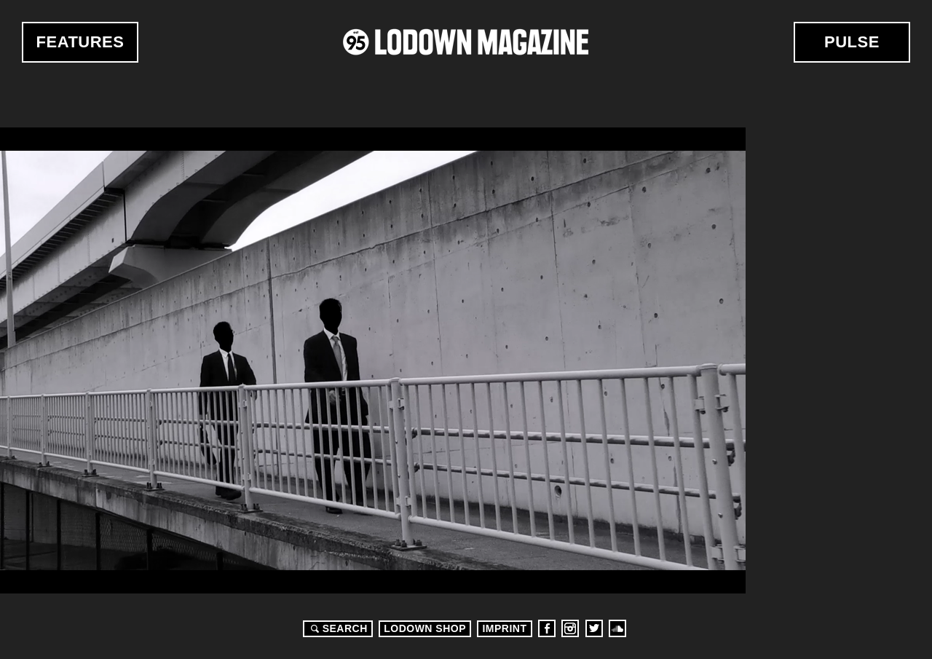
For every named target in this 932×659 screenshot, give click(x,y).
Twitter (594, 628)
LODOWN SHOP (425, 628)
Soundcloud (617, 628)
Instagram (570, 628)
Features (80, 42)
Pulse (852, 42)
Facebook (547, 628)
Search (337, 628)
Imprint (504, 628)
